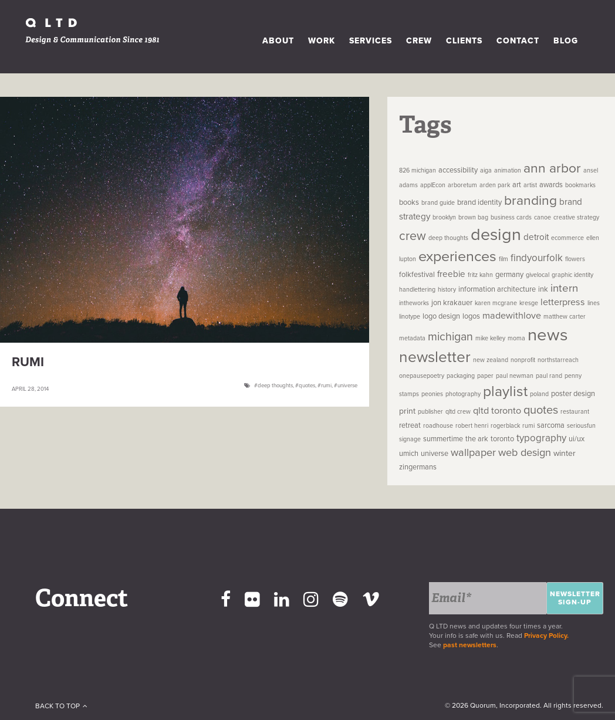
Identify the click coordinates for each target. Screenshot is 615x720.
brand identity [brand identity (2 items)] (479, 202)
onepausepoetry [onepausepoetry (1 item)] (421, 376)
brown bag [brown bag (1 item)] (473, 217)
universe (347, 385)
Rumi (28, 362)
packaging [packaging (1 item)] (461, 376)
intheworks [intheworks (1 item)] (414, 303)
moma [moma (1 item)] (516, 338)
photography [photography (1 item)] (463, 394)
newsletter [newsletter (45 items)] (435, 357)
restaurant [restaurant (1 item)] (574, 411)
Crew (419, 41)
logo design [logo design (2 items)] (441, 316)
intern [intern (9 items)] (564, 288)
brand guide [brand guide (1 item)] (438, 203)
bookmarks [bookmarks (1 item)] (580, 185)
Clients (464, 41)
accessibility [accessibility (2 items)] (458, 170)
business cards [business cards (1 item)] (511, 217)
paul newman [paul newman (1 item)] (514, 376)
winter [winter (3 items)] (564, 453)
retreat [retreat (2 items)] (410, 425)
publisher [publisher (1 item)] (430, 411)
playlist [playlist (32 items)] (505, 391)
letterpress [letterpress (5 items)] (562, 302)
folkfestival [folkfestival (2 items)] (417, 274)
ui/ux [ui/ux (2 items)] (576, 439)
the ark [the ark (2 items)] (476, 439)
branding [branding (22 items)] (530, 200)
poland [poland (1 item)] (539, 394)
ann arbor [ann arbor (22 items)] (552, 168)
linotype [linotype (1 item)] (409, 316)
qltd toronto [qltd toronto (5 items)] (497, 411)
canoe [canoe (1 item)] (542, 217)
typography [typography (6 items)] (541, 438)
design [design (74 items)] (496, 235)
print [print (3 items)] (407, 411)
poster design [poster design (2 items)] (573, 393)
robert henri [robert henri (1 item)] (471, 426)
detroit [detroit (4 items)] (536, 237)
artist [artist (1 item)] (530, 185)
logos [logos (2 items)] (471, 316)
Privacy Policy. (548, 635)
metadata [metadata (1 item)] (412, 338)
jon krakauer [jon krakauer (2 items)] (451, 302)
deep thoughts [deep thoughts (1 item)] (448, 238)
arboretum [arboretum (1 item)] (462, 185)
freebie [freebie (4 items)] (451, 274)
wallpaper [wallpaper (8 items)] (473, 452)
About (278, 41)
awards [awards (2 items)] (551, 185)
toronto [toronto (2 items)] (502, 439)
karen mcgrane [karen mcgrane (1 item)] (496, 303)
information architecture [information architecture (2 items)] (497, 289)
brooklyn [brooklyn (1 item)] (444, 217)
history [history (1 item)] (447, 289)
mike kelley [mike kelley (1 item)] (490, 338)
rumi (326, 385)
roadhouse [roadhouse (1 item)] (438, 426)
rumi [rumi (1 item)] (528, 426)
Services (370, 41)
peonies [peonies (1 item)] (432, 394)
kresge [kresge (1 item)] (528, 303)
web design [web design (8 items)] (524, 452)
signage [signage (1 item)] (410, 439)
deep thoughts (275, 385)
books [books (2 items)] (409, 202)
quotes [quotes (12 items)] (540, 410)
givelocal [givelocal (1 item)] (537, 275)
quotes (307, 385)
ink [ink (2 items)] (543, 289)
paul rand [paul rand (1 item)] (549, 376)
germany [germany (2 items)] (509, 274)
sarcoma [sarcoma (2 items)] (551, 425)
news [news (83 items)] (548, 334)
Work (321, 41)
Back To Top (61, 706)
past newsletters (469, 645)
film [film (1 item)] (503, 259)
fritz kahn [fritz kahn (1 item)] (480, 275)
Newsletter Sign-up (575, 598)
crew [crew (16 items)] (412, 236)
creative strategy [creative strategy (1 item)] (576, 217)
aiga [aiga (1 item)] (486, 170)
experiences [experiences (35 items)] (457, 256)
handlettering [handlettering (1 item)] (417, 289)
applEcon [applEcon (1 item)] (432, 185)
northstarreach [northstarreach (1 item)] (558, 360)
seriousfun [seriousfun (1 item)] (581, 426)
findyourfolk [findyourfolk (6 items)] (537, 258)
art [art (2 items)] (516, 185)
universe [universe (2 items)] (434, 453)
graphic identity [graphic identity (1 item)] (572, 275)
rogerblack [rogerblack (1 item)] (505, 426)
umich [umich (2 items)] (408, 453)
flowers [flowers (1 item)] (575, 259)
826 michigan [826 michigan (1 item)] (417, 170)
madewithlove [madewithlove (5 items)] (511, 316)
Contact (517, 41)
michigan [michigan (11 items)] (450, 337)
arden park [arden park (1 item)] (494, 185)
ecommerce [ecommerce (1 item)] (567, 238)
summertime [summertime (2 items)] (443, 439)
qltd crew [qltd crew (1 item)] (458, 411)
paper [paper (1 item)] (485, 376)
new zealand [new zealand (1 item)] (490, 360)
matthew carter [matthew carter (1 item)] (564, 316)
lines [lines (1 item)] (593, 303)
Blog (565, 41)
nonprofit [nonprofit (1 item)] (523, 360)
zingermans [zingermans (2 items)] (418, 467)
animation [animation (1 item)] (507, 170)
